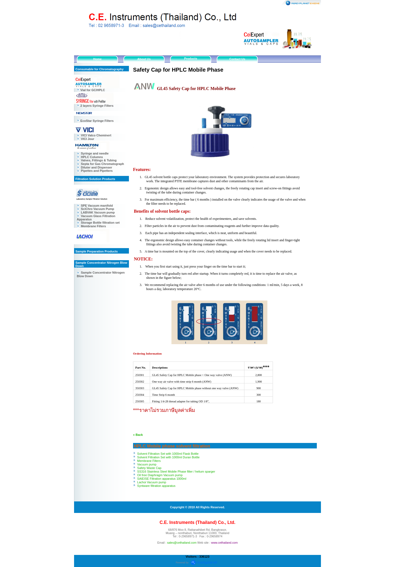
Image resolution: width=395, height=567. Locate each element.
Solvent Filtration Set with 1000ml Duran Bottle (168, 457)
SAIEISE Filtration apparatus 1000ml (161, 478)
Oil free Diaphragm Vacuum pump (159, 475)
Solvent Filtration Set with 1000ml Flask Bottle (168, 453)
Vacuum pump (146, 464)
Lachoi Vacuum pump (151, 482)
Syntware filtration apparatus (156, 485)
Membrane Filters (149, 460)
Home (97, 59)
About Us (144, 59)
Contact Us (237, 59)
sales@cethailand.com (181, 542)
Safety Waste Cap (149, 468)
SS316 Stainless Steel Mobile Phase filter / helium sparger (176, 471)
